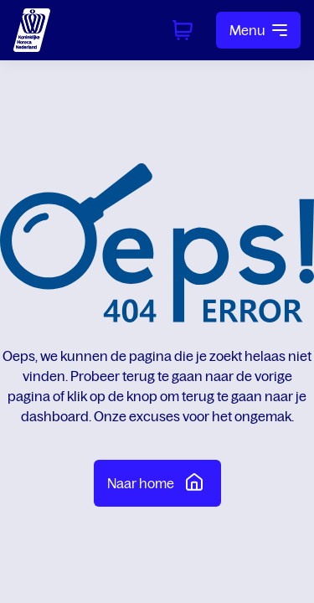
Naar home (157, 481)
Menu (258, 30)
